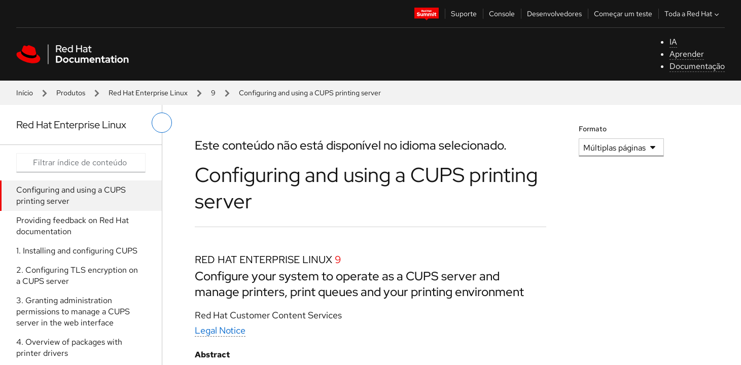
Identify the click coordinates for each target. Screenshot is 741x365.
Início (24, 92)
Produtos (70, 92)
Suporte (464, 13)
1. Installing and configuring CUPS (76, 250)
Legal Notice (220, 330)
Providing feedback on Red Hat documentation (72, 226)
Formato (593, 128)
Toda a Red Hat (692, 13)
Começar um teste (623, 13)
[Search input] (81, 162)
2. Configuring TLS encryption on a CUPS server (77, 275)
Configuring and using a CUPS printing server (71, 195)
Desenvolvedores (554, 13)
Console (502, 13)
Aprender (686, 54)
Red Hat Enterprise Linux (148, 92)
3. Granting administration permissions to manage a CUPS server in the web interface (73, 311)
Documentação (697, 66)
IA (673, 41)
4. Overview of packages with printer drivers (69, 347)
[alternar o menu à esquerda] (162, 123)
